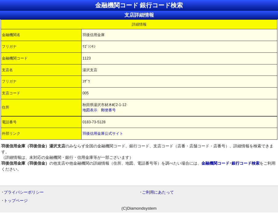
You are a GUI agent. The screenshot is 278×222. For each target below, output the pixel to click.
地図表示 (90, 110)
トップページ (16, 200)
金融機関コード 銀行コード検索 (139, 5)
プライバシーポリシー (24, 192)
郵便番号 (108, 110)
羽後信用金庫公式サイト (103, 133)
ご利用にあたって (158, 192)
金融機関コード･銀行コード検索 (230, 163)
